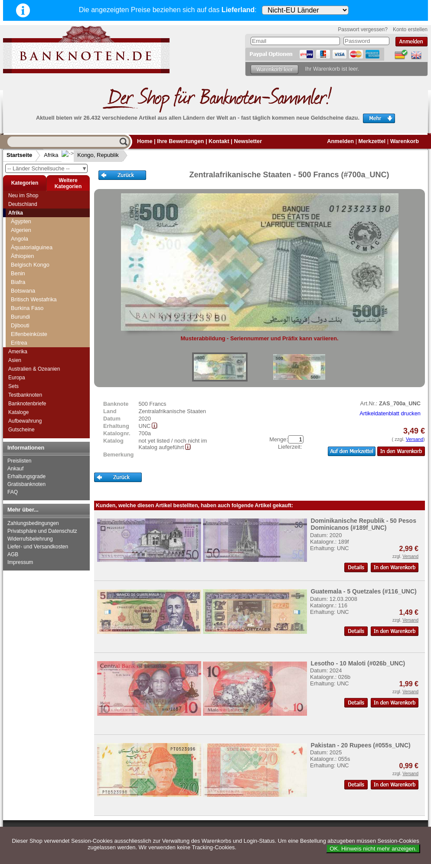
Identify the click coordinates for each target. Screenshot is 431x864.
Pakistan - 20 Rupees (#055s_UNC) (360, 745)
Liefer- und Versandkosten (37, 547)
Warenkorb (404, 141)
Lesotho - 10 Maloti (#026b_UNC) (357, 663)
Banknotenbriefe (27, 404)
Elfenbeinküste (29, 334)
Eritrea (19, 342)
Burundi (20, 316)
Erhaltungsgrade (26, 476)
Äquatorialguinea (31, 247)
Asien (14, 360)
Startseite (19, 155)
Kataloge (18, 412)
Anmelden (340, 141)
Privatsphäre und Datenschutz (42, 531)
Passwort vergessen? (363, 29)
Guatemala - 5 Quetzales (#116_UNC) (363, 591)
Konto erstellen (410, 29)
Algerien (21, 230)
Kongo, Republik (90, 155)
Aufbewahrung (25, 421)
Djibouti (20, 325)
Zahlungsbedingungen (33, 523)
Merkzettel (372, 141)
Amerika (17, 352)
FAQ (12, 492)
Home (145, 141)
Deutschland (22, 204)
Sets (13, 386)
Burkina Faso (27, 308)
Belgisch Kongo (30, 264)
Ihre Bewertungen (180, 141)
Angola (19, 238)
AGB (12, 554)
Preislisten (19, 461)
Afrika (51, 155)
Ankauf (15, 469)
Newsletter (248, 141)
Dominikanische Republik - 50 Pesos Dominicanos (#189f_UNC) (363, 524)
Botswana (23, 290)
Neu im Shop (23, 195)
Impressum (20, 562)
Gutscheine (21, 430)
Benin (18, 273)
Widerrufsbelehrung (30, 539)
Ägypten (21, 221)
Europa (16, 378)
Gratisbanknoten (26, 484)
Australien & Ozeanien (34, 369)
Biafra (18, 282)
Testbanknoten (25, 395)
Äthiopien (22, 256)
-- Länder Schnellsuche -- (47, 168)
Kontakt (219, 141)
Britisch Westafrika (34, 299)
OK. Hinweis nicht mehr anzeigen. (373, 848)
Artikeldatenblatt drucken (390, 413)
